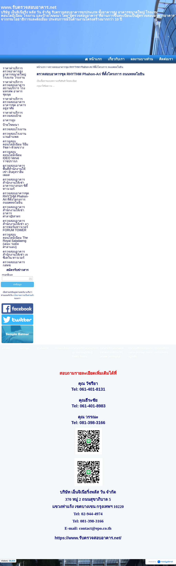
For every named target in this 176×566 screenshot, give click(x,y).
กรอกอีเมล (7, 274)
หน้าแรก (41, 67)
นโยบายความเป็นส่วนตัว (23, 295)
